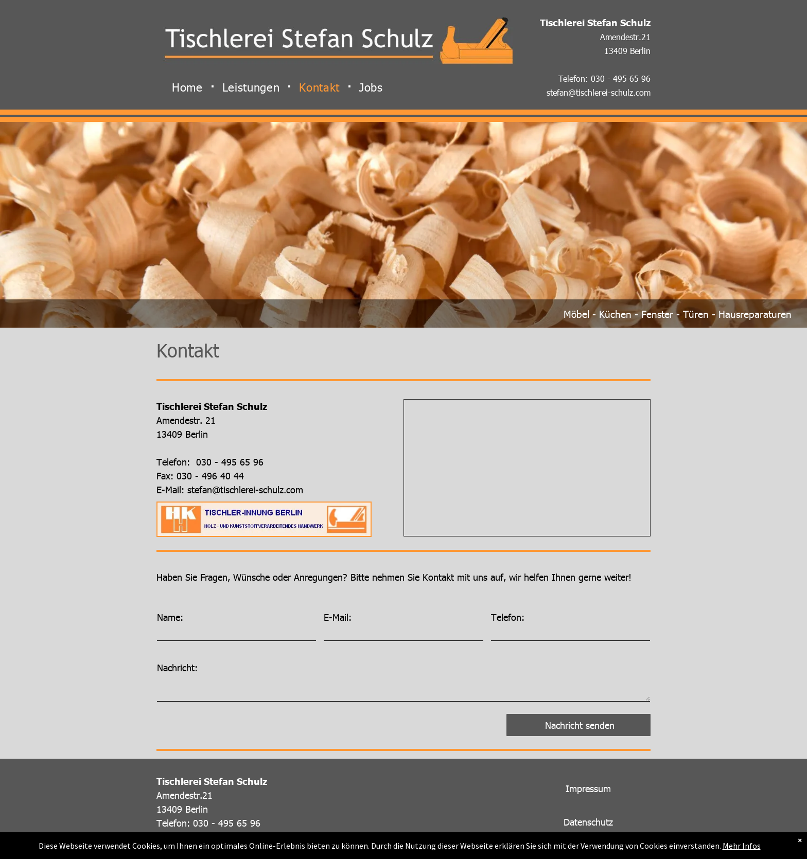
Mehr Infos (742, 845)
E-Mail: (338, 617)
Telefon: (507, 617)
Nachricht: (177, 667)
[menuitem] (189, 87)
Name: (170, 617)
